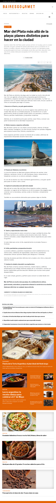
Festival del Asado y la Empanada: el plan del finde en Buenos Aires (35, 377)
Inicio (5, 13)
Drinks (32, 13)
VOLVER (49, 24)
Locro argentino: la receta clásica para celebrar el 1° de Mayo (13, 394)
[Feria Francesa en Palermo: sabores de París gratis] (49, 385)
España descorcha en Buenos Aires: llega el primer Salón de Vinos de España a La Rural (28, 312)
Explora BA (40, 13)
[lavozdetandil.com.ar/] (19, 7)
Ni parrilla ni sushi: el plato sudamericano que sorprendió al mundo (22, 320)
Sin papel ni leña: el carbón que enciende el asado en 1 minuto (36, 403)
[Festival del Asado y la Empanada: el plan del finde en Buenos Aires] (49, 377)
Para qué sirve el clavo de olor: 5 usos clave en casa (20, 493)
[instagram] (52, 7)
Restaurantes (14, 13)
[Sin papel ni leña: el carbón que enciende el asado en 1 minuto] (49, 403)
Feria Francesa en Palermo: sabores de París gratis (35, 385)
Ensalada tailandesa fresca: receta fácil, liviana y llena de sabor (25, 435)
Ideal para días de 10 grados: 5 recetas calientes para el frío (24, 464)
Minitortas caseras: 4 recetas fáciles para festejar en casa (35, 394)
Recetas (24, 13)
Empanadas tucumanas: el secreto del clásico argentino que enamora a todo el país (27, 324)
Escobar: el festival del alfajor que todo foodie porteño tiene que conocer (24, 316)
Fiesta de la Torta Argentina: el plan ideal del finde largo (25, 364)
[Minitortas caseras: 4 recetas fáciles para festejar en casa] (49, 394)
